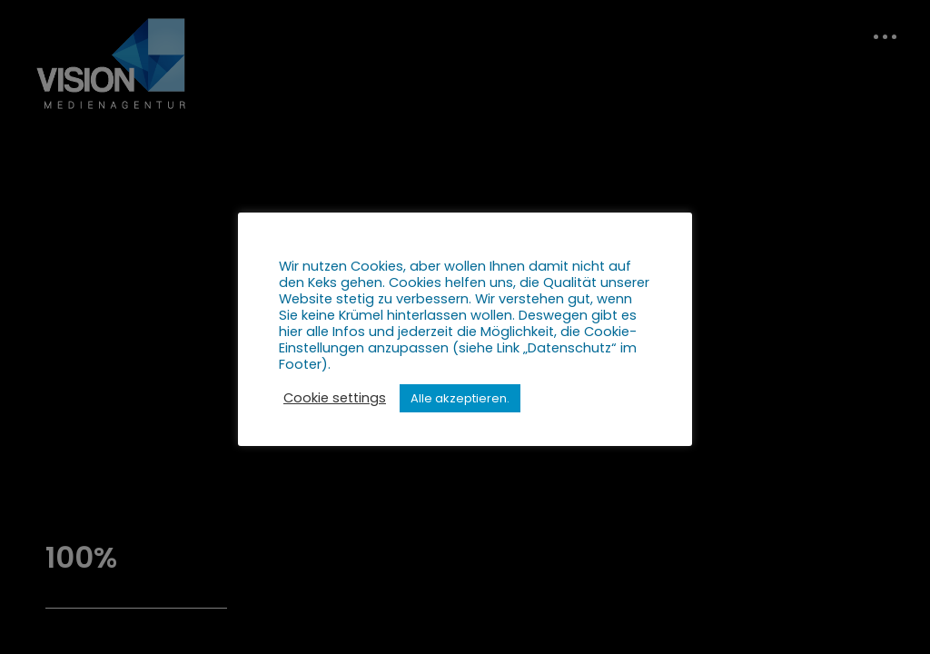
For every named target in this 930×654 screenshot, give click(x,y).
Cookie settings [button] (334, 398)
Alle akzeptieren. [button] (460, 398)
